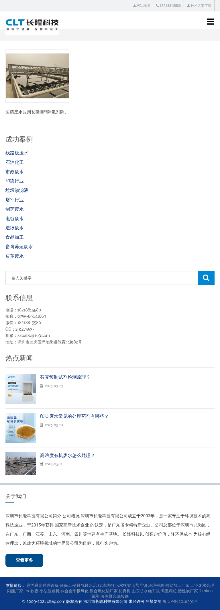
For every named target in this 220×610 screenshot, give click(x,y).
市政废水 (14, 171)
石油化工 (14, 162)
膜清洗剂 (106, 585)
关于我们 (15, 496)
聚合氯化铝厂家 (104, 591)
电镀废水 (14, 218)
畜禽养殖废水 (19, 246)
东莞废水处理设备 (43, 585)
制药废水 (14, 209)
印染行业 (14, 181)
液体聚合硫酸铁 (115, 596)
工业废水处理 (202, 585)
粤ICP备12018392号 (180, 601)
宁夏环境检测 (152, 585)
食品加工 (14, 237)
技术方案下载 (199, 6)
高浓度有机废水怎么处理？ (67, 455)
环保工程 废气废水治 (78, 585)
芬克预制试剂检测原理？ (65, 377)
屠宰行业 (14, 199)
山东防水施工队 (146, 591)
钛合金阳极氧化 (74, 591)
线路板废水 (16, 153)
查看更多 (24, 560)
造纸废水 (14, 228)
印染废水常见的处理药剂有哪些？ (74, 416)
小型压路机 (50, 591)
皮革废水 (14, 256)
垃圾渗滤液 (16, 190)
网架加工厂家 (177, 585)
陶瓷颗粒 (169, 591)
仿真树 (125, 591)
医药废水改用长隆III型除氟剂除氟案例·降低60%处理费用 (58, 112)
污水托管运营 (127, 585)
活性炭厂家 (188, 591)
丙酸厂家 (15, 591)
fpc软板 (31, 591)
